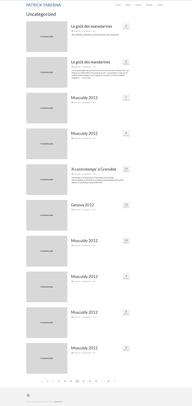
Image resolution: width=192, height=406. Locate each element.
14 (90, 381)
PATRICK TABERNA (43, 5)
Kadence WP (58, 401)
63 (108, 381)
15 (96, 381)
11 (71, 381)
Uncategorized (86, 31)
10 (65, 381)
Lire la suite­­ (86, 78)
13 (83, 381)
